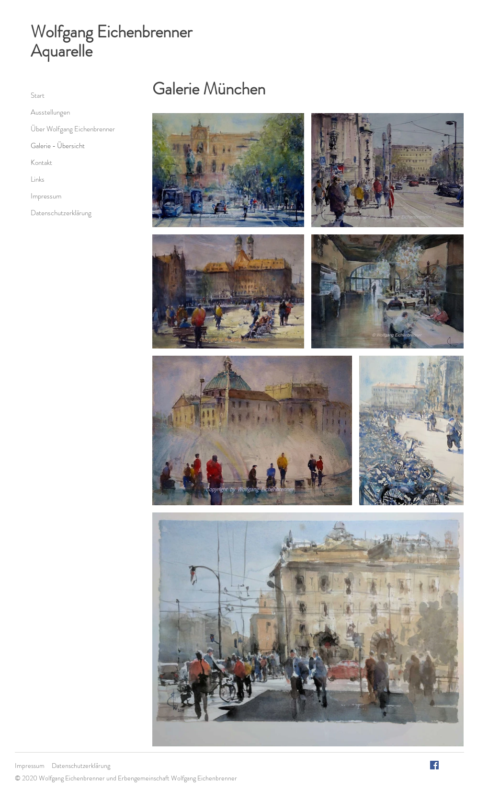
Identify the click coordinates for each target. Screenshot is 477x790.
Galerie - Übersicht (58, 145)
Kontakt (41, 162)
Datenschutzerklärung (61, 213)
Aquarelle (61, 51)
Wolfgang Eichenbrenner (111, 32)
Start (38, 95)
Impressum (46, 196)
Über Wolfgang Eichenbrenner (73, 129)
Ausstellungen (50, 112)
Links (38, 179)
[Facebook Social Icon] (434, 765)
